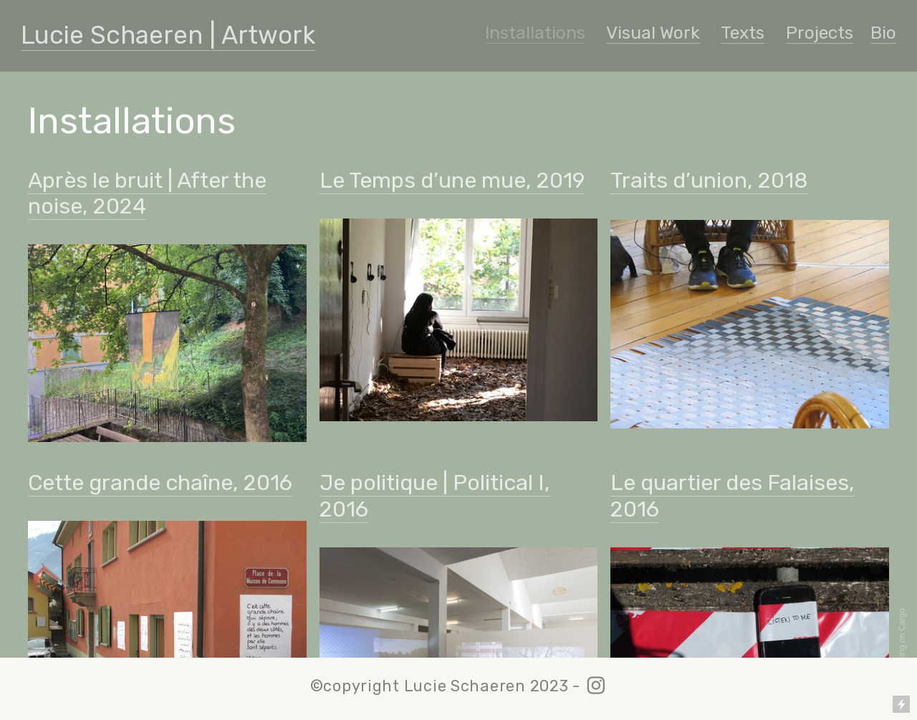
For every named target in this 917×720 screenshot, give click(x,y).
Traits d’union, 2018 (709, 180)
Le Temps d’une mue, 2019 (452, 180)
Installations (535, 32)
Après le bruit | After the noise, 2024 (147, 193)
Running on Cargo (902, 642)
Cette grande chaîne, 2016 (160, 483)
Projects (819, 32)
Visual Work (653, 32)
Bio (883, 32)
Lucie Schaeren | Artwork (168, 35)
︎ (596, 686)
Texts (742, 32)
